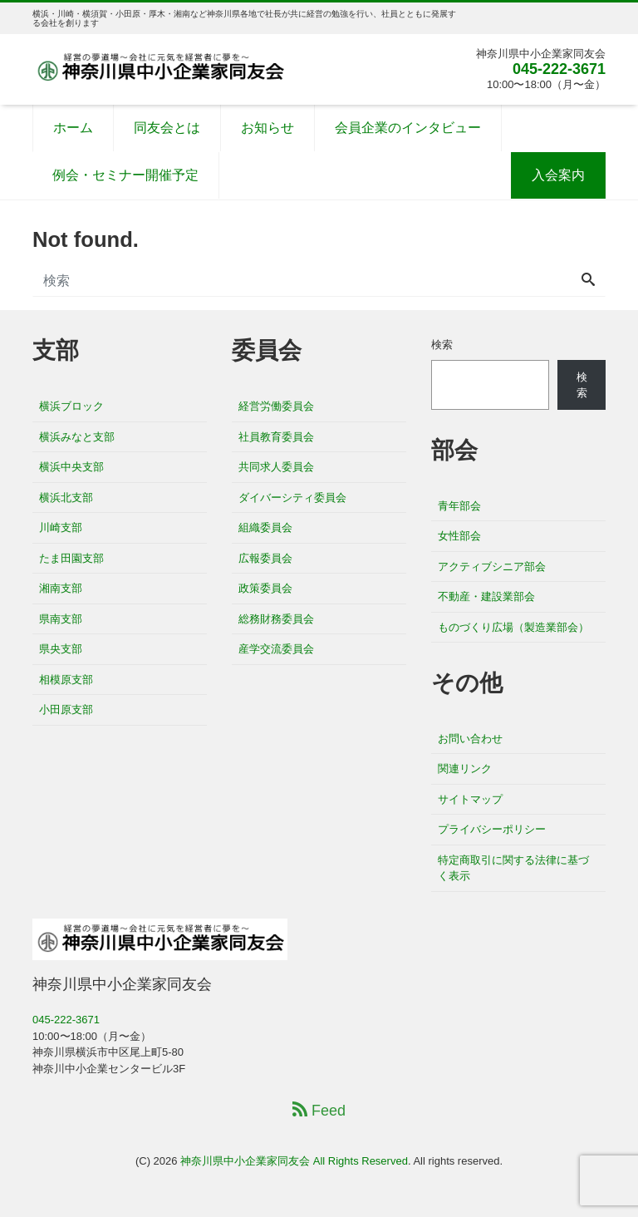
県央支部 (60, 649)
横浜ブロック (71, 406)
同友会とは (167, 128)
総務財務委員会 (276, 619)
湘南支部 (60, 588)
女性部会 (459, 536)
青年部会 (459, 506)
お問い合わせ (470, 738)
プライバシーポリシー (492, 829)
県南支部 (60, 619)
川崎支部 (60, 527)
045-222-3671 (559, 69)
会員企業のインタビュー (408, 128)
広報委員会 (265, 558)
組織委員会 (265, 527)
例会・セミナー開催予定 (125, 175)
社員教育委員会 (276, 437)
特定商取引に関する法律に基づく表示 (513, 868)
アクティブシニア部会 (492, 566)
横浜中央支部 (71, 467)
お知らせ (267, 128)
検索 (442, 344)
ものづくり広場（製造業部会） (513, 627)
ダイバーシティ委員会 (292, 497)
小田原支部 (66, 709)
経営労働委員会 (276, 406)
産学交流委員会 (276, 649)
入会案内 (558, 175)
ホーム (73, 128)
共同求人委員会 (276, 467)
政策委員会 (265, 588)
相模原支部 (66, 679)
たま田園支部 (71, 558)
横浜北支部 (66, 497)
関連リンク (465, 768)
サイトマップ (470, 799)
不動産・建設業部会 (486, 596)
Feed (319, 1110)
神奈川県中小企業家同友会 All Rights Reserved (294, 1161)
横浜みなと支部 (77, 437)
